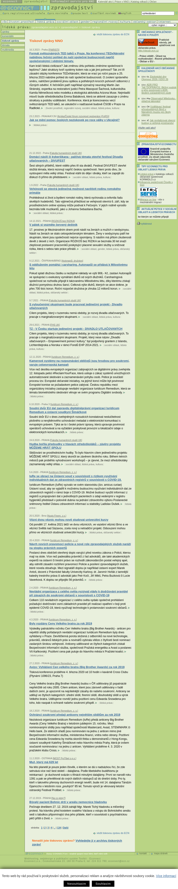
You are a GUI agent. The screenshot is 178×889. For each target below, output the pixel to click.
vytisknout (144, 223)
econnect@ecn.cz (119, 861)
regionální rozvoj (72, 108)
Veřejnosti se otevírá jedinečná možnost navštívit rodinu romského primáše (75, 190)
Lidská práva (146, 174)
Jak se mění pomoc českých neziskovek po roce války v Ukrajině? (74, 120)
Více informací (166, 876)
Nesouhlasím (76, 883)
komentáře (7, 36)
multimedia (7, 49)
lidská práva (104, 108)
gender (101, 249)
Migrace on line (148, 199)
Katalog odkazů (139, 1)
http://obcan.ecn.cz (148, 50)
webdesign (46, 858)
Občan (152, 1)
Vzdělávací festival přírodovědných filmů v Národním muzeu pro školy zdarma (156, 110)
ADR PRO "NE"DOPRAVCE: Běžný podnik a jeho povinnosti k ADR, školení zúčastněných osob (158, 88)
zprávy (5, 31)
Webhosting (31, 858)
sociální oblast (89, 108)
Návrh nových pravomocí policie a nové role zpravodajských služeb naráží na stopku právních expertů (80, 546)
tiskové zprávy (10, 40)
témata (5, 45)
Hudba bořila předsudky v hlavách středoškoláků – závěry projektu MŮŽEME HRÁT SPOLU (75, 446)
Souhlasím (103, 883)
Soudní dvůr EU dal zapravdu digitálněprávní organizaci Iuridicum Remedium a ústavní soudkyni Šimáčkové (74, 410)
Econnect (95, 858)
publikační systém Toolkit (71, 858)
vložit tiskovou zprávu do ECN (113, 34)
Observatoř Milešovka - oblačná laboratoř (158, 99)
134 (59, 827)
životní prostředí (54, 108)
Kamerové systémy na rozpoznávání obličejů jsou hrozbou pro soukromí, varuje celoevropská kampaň (79, 362)
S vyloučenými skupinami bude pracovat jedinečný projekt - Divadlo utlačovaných (75, 306)
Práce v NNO (122, 1)
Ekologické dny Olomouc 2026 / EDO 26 (154, 78)
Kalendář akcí (105, 1)
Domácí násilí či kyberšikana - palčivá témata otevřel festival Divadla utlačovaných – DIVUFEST (76, 158)
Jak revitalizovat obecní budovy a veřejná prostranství (158, 121)
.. (54, 827)
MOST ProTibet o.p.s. (64, 758)
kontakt (143, 853)
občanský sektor (59, 292)
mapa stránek (161, 853)
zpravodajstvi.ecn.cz (45, 27)
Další (65, 827)
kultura (115, 108)
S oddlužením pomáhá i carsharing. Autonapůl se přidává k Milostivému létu (78, 266)
